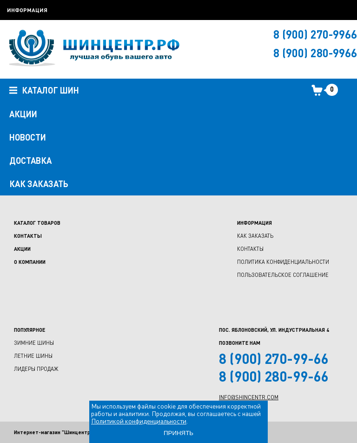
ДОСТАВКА (30, 160)
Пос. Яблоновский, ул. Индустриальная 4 (274, 330)
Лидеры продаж (36, 369)
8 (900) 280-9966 (315, 53)
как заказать (38, 184)
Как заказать (255, 236)
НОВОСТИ (27, 137)
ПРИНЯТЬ (178, 433)
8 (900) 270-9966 (315, 34)
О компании (30, 262)
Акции (22, 249)
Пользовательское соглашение (283, 275)
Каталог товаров (37, 223)
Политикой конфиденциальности (138, 421)
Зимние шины (34, 343)
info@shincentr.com (248, 397)
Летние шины (33, 356)
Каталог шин (44, 90)
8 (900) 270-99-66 (274, 358)
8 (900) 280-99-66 (274, 376)
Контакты (28, 236)
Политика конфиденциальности (283, 262)
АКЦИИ (23, 114)
